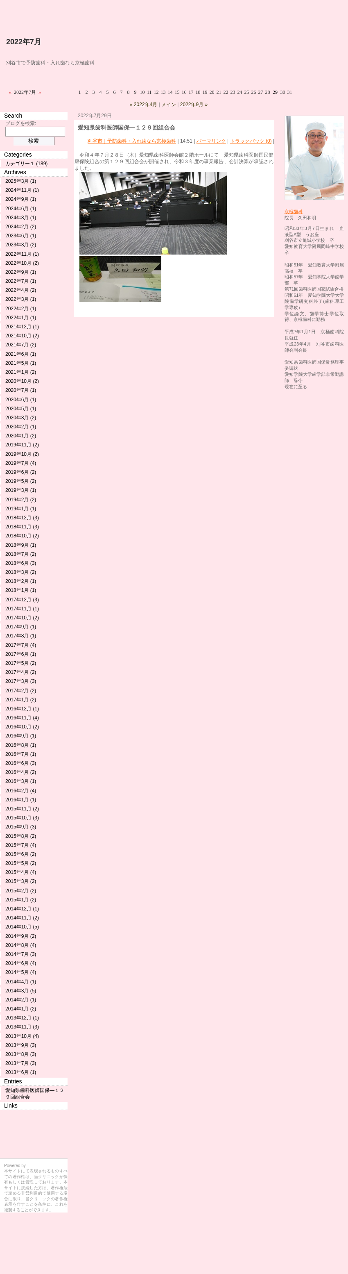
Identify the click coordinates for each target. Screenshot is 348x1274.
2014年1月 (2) (20, 1009)
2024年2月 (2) (20, 227)
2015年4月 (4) (20, 872)
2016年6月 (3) (20, 763)
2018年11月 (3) (22, 527)
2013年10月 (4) (22, 1036)
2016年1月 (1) (20, 800)
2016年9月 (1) (20, 736)
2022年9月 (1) (20, 272)
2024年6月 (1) (20, 209)
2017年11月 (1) (22, 609)
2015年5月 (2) (20, 863)
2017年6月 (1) (20, 654)
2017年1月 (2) (20, 700)
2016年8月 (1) (20, 745)
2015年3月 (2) (20, 881)
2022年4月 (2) (20, 290)
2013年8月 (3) (20, 1054)
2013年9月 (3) (20, 1045)
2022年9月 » (194, 104)
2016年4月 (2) (20, 772)
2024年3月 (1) (20, 218)
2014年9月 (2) (20, 936)
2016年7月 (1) (20, 754)
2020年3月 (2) (20, 418)
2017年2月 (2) (20, 691)
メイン (168, 104)
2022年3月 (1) (20, 299)
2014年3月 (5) (20, 991)
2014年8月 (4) (20, 945)
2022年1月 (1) (20, 318)
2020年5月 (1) (20, 409)
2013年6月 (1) (20, 1072)
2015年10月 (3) (22, 818)
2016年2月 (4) (20, 791)
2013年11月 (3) (22, 1027)
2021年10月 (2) (22, 336)
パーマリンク (211, 141)
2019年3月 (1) (20, 490)
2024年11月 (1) (22, 190)
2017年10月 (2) (22, 618)
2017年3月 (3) (20, 681)
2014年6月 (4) (20, 963)
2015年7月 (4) (20, 845)
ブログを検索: (20, 123)
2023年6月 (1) (20, 236)
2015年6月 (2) (20, 854)
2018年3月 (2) (20, 572)
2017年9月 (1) (20, 627)
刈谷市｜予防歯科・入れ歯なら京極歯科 (132, 141)
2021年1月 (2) (20, 372)
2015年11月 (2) (22, 809)
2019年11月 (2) (22, 445)
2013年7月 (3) (20, 1063)
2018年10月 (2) (22, 536)
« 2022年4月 (143, 104)
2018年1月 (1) (20, 590)
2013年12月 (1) (22, 1018)
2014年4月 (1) (20, 982)
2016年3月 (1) (20, 781)
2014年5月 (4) (20, 972)
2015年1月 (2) (20, 900)
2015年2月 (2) (20, 891)
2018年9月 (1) (20, 545)
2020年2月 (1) (20, 427)
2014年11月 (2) (22, 918)
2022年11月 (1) (22, 254)
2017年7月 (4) (20, 645)
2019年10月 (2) (22, 454)
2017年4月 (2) (20, 672)
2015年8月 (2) (20, 836)
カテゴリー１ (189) (26, 163)
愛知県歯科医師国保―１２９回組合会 (126, 127)
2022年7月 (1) (20, 281)
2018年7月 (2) (20, 554)
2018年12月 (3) (22, 518)
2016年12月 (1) (22, 709)
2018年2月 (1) (20, 581)
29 (275, 92)
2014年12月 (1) (22, 909)
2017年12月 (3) (22, 600)
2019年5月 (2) (20, 481)
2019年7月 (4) (20, 463)
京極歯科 (294, 211)
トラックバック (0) (251, 141)
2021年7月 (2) (20, 345)
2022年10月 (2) (22, 263)
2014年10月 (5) (22, 927)
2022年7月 (23, 42)
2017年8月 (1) (20, 636)
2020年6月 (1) (20, 400)
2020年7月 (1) (20, 390)
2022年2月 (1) (20, 309)
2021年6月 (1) (20, 354)
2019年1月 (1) (20, 509)
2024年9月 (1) (20, 199)
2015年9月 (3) (20, 827)
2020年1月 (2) (20, 436)
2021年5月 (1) (20, 363)
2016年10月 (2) (22, 727)
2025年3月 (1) (20, 181)
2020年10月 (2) (22, 381)
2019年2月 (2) (20, 500)
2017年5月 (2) (20, 663)
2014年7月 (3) (20, 954)
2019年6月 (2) (20, 472)
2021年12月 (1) (22, 327)
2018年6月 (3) (20, 563)
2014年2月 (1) (20, 1000)
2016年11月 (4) (22, 718)
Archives (15, 172)
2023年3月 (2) (20, 245)
